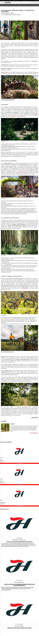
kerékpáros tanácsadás (8, 14)
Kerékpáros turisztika (16, 14)
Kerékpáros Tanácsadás (20, 582)
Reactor (21, 624)
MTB (13, 13)
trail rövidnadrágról (11, 116)
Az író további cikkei (34, 432)
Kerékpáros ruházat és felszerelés (20, 539)
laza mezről (19, 116)
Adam (9, 13)
